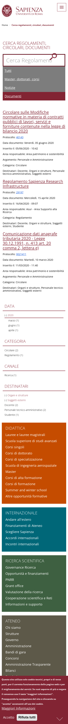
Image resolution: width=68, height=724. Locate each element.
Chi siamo (13, 627)
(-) (6, 315)
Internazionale (21, 512)
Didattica (15, 428)
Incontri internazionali (22, 544)
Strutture (12, 633)
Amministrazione (18, 646)
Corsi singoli (14, 447)
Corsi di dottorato (18, 453)
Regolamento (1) (14, 355)
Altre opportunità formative (26, 496)
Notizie (10, 87)
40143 (19, 137)
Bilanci (10, 670)
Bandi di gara (15, 652)
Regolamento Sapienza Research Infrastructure (33, 184)
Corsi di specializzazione (23, 459)
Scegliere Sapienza (19, 532)
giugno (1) (13, 325)
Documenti (13, 96)
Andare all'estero (18, 519)
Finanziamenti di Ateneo (23, 525)
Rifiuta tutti (27, 718)
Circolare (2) (11, 350)
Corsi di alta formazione (23, 478)
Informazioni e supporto (23, 604)
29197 (19, 192)
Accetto (8, 718)
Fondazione (14, 676)
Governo (11, 640)
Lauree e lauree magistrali (25, 435)
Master (10, 471)
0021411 (21, 254)
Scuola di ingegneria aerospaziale (31, 465)
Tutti (8, 70)
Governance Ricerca (20, 567)
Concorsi (12, 658)
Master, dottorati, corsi (22, 79)
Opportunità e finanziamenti (27, 573)
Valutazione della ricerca (24, 592)
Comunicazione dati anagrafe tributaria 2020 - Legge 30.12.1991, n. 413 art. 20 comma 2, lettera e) (30, 240)
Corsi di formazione (20, 484)
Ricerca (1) (10, 375)
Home (5, 25)
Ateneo (12, 621)
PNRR (9, 579)
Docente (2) (11, 405)
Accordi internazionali (22, 538)
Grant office (14, 586)
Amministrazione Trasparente (28, 664)
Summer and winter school (26, 490)
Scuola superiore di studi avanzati (31, 441)
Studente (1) (12, 414)
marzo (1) (13, 320)
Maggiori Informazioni (18, 709)
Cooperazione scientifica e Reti (28, 598)
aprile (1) (13, 330)
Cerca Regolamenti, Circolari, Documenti (26, 45)
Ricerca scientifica (24, 560)
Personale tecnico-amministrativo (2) (25, 410)
